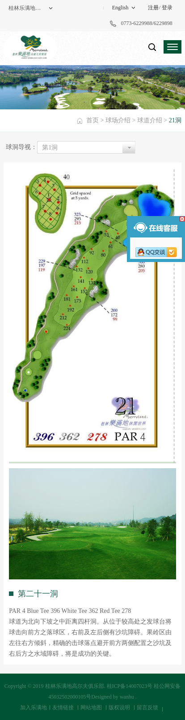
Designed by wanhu (112, 697)
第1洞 (50, 147)
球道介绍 (149, 120)
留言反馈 (147, 707)
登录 (167, 7)
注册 (153, 7)
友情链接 (63, 707)
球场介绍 (117, 120)
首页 (92, 120)
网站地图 (91, 707)
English (120, 7)
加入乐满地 (33, 707)
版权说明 (119, 707)
